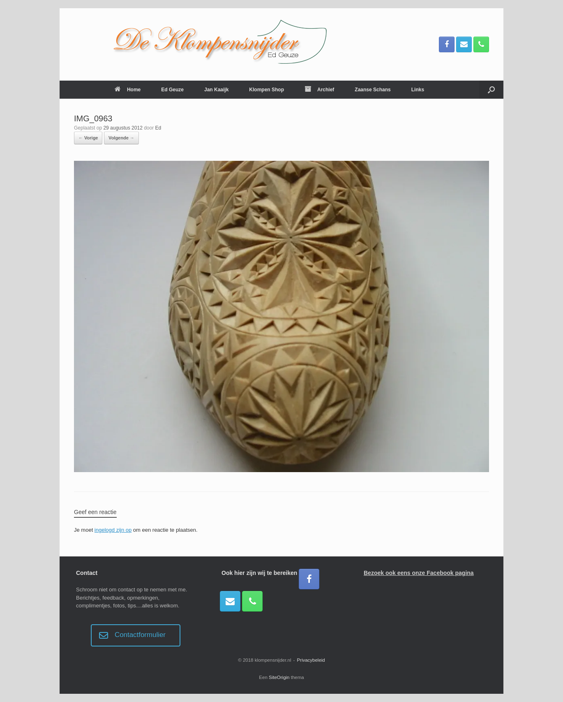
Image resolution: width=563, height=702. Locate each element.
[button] (491, 90)
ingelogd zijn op (113, 530)
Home (128, 90)
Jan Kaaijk (216, 90)
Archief (319, 90)
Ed (158, 128)
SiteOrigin (279, 677)
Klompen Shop (266, 90)
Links (417, 90)
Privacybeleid (311, 660)
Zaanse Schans (372, 90)
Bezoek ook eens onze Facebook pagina (419, 573)
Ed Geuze (172, 90)
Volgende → (121, 137)
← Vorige (88, 137)
